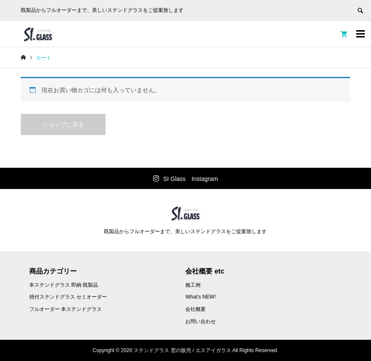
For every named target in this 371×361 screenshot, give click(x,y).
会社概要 (195, 309)
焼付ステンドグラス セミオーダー (68, 297)
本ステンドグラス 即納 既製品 (63, 285)
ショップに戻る (63, 124)
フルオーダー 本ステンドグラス (65, 309)
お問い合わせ (200, 321)
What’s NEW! (200, 297)
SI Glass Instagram (190, 178)
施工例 (193, 285)
